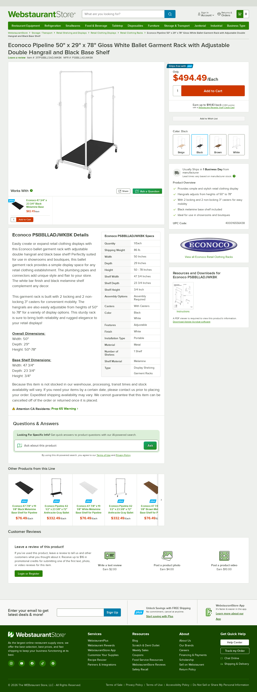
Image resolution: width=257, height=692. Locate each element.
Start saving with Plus (159, 616)
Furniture (153, 25)
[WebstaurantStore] (41, 634)
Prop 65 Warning (63, 409)
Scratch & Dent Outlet (145, 645)
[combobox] (123, 14)
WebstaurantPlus (98, 640)
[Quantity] (177, 90)
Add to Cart (25, 219)
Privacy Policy (123, 455)
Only (176, 71)
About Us (185, 640)
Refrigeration (53, 25)
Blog (135, 640)
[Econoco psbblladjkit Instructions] (183, 297)
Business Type (236, 25)
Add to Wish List (209, 118)
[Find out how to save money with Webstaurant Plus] (12, 201)
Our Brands (186, 645)
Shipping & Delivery (234, 663)
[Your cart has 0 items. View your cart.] (243, 14)
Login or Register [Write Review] (28, 573)
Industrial (216, 25)
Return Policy (187, 669)
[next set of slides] (161, 500)
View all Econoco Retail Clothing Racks (209, 256)
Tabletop (117, 25)
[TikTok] (42, 663)
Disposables (135, 25)
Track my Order (235, 650)
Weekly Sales (140, 650)
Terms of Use (104, 455)
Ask (150, 445)
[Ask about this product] (86, 445)
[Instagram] (11, 663)
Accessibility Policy (177, 685)
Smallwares (73, 25)
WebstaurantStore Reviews (149, 664)
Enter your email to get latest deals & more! (28, 612)
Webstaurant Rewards (101, 645)
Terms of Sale (114, 685)
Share (123, 191)
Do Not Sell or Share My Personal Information (221, 685)
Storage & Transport (177, 25)
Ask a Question (147, 191)
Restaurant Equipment (26, 25)
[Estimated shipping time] (234, 176)
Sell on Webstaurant (191, 664)
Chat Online (229, 658)
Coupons (138, 655)
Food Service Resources (147, 659)
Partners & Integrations (102, 664)
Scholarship (186, 659)
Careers (184, 650)
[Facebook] (32, 663)
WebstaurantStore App (102, 650)
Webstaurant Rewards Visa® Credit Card (217, 107)
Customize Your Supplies (103, 655)
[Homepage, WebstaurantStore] (41, 14)
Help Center (234, 642)
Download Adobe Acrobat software (191, 321)
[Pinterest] (53, 663)
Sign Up (112, 612)
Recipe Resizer (97, 659)
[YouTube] (21, 663)
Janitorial (200, 25)
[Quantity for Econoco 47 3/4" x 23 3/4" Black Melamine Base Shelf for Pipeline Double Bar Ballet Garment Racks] (13, 219)
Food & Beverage (96, 25)
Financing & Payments (193, 655)
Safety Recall (140, 669)
